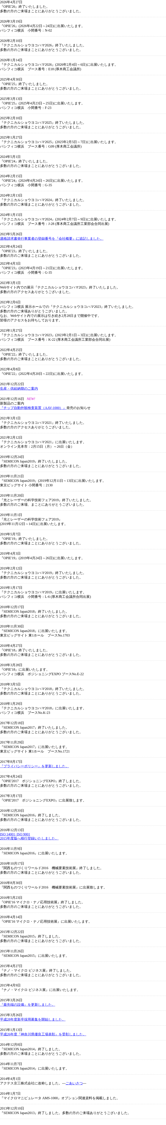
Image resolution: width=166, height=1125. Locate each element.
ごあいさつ (74, 1083)
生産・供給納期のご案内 (19, 388)
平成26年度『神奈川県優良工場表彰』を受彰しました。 (43, 1034)
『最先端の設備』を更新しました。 (27, 1004)
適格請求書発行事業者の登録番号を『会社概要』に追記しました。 (51, 238)
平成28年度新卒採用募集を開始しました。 (33, 1019)
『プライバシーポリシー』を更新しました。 (34, 766)
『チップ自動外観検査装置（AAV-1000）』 (33, 408)
